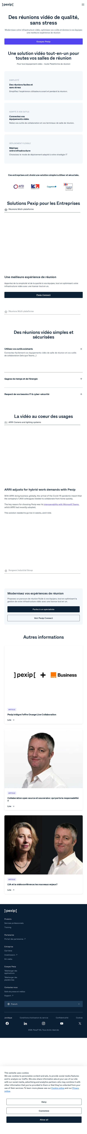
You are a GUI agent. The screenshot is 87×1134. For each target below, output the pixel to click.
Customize (44, 1110)
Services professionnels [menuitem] (14, 853)
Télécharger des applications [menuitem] (10, 901)
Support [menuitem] (7, 925)
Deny (44, 1101)
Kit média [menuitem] (8, 888)
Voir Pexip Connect (43, 547)
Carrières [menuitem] (8, 880)
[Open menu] (82, 4)
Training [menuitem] (7, 857)
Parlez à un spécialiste (43, 538)
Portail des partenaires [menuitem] (13, 868)
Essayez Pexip (43, 41)
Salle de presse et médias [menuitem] (14, 921)
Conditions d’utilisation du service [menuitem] (34, 947)
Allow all (44, 1119)
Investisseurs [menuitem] (9, 884)
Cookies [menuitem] (79, 947)
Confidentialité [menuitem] (62, 947)
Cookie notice (57, 1088)
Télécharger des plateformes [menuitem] (10, 908)
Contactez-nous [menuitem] (11, 917)
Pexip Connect (43, 294)
